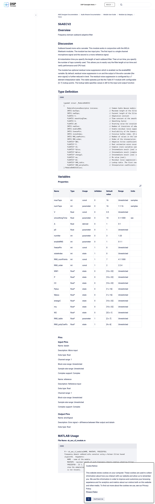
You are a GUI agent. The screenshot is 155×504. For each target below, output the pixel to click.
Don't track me (98, 499)
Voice (60, 17)
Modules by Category (126, 14)
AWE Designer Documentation (68, 14)
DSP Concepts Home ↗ (88, 4)
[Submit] (121, 5)
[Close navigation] (36, 15)
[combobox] (135, 4)
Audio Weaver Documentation (90, 14)
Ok (89, 499)
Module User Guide (109, 14)
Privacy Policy (92, 492)
